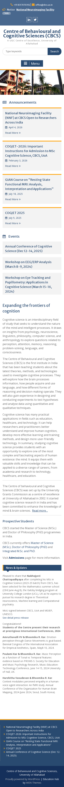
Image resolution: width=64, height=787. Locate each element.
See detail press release (16, 617)
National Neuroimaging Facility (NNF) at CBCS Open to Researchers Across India (30, 117)
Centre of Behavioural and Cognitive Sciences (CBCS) (32, 34)
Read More (11, 132)
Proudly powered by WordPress (22, 779)
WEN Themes (33, 782)
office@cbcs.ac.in (44, 5)
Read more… (40, 510)
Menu (32, 63)
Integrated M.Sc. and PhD (19, 551)
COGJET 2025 (15, 213)
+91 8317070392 (22, 5)
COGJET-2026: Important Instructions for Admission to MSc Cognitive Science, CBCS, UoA (30, 151)
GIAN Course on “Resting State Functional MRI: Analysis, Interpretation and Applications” (29, 184)
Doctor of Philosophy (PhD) (29, 547)
